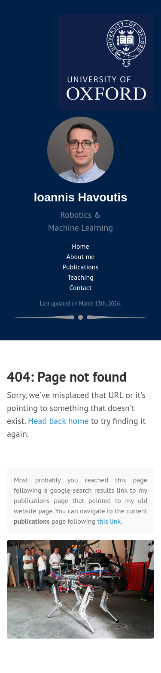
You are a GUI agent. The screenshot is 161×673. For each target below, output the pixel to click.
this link (109, 521)
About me (80, 256)
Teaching (80, 277)
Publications (81, 266)
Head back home (58, 420)
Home (80, 246)
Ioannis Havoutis (81, 197)
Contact (81, 287)
